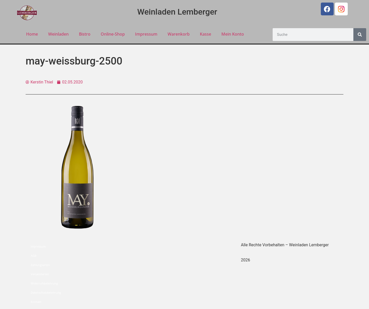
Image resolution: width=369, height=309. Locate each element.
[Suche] (359, 34)
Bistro (84, 34)
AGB (33, 256)
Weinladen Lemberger (177, 12)
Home (32, 34)
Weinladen (58, 34)
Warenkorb (179, 34)
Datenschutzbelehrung (46, 292)
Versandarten (40, 274)
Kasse (205, 34)
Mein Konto (232, 34)
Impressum (146, 34)
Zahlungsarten (40, 265)
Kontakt (36, 302)
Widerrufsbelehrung (44, 283)
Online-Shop (113, 34)
